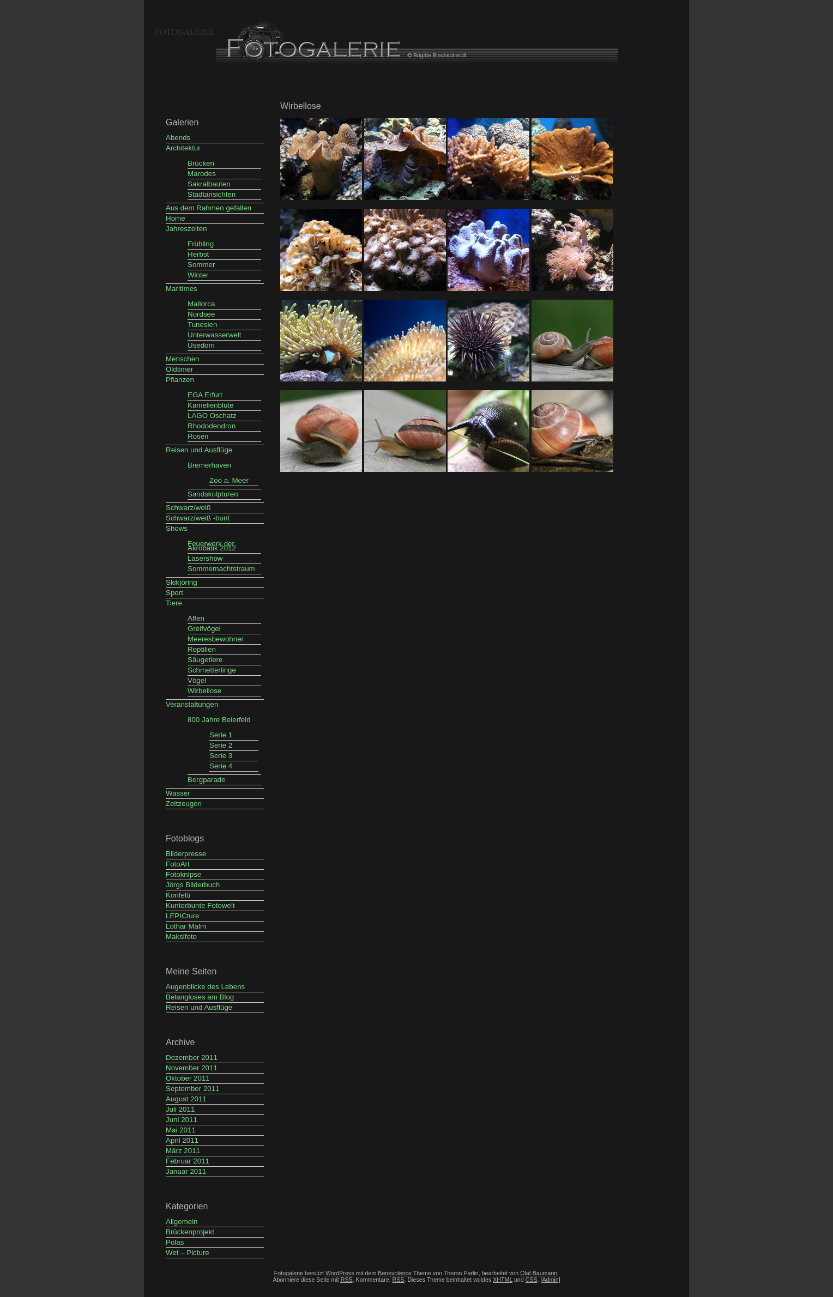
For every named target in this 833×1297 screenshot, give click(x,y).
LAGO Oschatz (212, 415)
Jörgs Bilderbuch (193, 885)
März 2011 (183, 1151)
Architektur (183, 148)
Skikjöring (181, 582)
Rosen (198, 436)
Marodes (202, 173)
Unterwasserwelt (215, 335)
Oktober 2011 (188, 1078)
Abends (178, 138)
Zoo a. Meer (229, 480)
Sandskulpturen (213, 494)
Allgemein (182, 1221)
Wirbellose (204, 691)
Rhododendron (212, 426)
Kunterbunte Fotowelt (200, 905)
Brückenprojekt (190, 1232)
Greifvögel (204, 629)
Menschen (183, 359)
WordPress (339, 1273)
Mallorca (201, 304)
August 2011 (186, 1099)
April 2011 (182, 1140)
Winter (198, 275)
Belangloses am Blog (200, 997)
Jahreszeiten (186, 229)
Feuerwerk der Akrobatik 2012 (212, 546)
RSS (399, 1279)
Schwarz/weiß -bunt (198, 518)
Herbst (198, 254)
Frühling (201, 244)
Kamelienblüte (210, 405)
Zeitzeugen (184, 803)
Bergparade (207, 779)
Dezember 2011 (192, 1057)
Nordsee (201, 314)
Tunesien (202, 324)
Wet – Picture (187, 1252)
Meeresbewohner (216, 639)
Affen (196, 618)
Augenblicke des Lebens (205, 987)
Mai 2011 (181, 1130)
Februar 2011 (187, 1161)
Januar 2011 (186, 1171)
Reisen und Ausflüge (199, 450)
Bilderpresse (186, 854)
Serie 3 (220, 755)
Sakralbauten (209, 184)
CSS (532, 1279)
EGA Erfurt (205, 395)
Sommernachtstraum (221, 569)
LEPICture (183, 916)
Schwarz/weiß (188, 508)
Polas (175, 1242)
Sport (174, 593)
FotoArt (178, 864)
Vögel (197, 680)
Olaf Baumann (538, 1273)
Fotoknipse (183, 874)
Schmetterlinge (212, 670)
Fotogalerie (185, 32)
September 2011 (193, 1088)
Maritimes (181, 288)
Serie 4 (220, 766)
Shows (177, 528)
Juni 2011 (181, 1120)
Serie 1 (220, 735)
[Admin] (550, 1279)
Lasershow (205, 558)
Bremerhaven (209, 465)
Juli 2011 (180, 1109)
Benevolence (395, 1273)
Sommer (201, 264)
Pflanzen (180, 379)
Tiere (174, 603)
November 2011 (192, 1068)
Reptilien (202, 649)
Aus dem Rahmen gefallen (208, 208)
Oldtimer (179, 369)
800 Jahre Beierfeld (219, 720)
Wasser (178, 793)
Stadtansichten (212, 194)
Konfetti (178, 895)
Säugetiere (205, 660)
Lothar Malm (186, 926)
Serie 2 (220, 745)
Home (175, 218)
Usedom (201, 345)
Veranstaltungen (192, 704)
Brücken (201, 163)
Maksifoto (181, 936)
